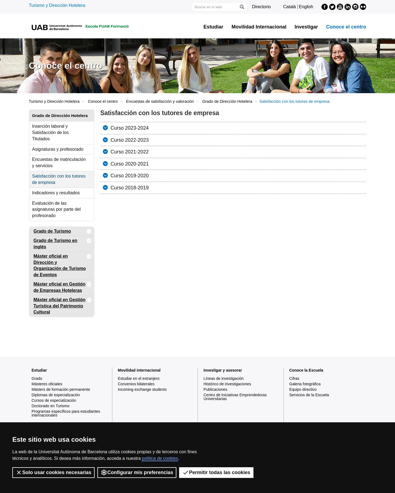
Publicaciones (215, 389)
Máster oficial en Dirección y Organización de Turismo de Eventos (62, 264)
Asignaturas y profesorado (57, 149)
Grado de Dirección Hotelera (227, 101)
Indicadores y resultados (56, 192)
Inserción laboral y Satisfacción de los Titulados (50, 132)
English (306, 6)
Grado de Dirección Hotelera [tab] (60, 115)
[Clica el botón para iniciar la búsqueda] (241, 7)
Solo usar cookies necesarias (53, 472)
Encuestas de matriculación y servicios (59, 162)
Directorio (261, 6)
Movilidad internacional (139, 370)
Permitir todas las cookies (216, 472)
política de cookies (160, 458)
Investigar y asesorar (223, 370)
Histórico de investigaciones (227, 384)
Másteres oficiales (47, 384)
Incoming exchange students (142, 389)
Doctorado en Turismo (50, 406)
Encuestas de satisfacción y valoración (160, 101)
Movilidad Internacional (259, 26)
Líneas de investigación (224, 378)
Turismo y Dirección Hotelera (57, 5)
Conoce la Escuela (306, 370)
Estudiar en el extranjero (139, 378)
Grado (37, 378)
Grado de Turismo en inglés (62, 242)
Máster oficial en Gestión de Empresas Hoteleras (62, 286)
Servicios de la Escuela (309, 395)
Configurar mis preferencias (137, 472)
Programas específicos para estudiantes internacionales (66, 413)
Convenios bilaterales (136, 384)
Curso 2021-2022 (129, 152)
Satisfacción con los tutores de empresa (59, 179)
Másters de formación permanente (61, 389)
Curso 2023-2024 (129, 128)
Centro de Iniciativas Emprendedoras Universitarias (235, 397)
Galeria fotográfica (305, 384)
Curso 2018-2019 (129, 187)
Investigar (306, 26)
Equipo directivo (303, 389)
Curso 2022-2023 (129, 140)
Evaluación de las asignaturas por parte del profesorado (56, 209)
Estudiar (213, 26)
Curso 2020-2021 (129, 164)
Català (289, 6)
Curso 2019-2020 (129, 175)
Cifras (294, 378)
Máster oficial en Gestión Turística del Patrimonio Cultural (62, 305)
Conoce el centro (346, 26)
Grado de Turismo (62, 231)
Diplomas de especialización (56, 395)
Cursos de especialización (54, 400)
